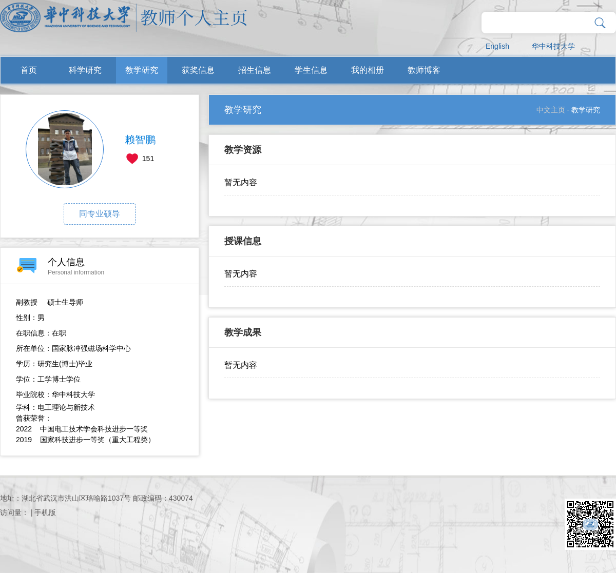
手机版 (45, 512)
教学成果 (242, 332)
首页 (29, 70)
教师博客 (424, 70)
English (497, 46)
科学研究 (85, 70)
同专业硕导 (99, 213)
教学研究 (141, 70)
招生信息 (254, 70)
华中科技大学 (553, 46)
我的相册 (367, 70)
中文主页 (550, 110)
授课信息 (242, 241)
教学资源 (242, 150)
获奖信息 (198, 70)
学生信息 (311, 70)
